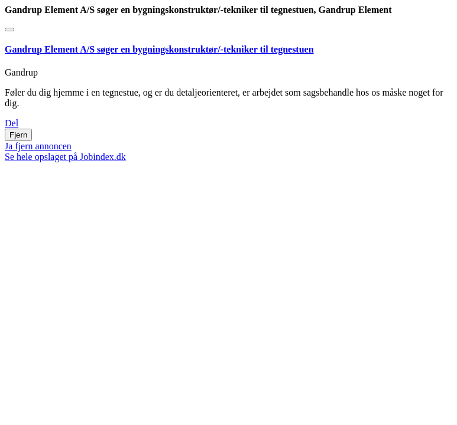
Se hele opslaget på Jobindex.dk (65, 157)
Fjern (18, 134)
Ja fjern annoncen (38, 146)
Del (11, 123)
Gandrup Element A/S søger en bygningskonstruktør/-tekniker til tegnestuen (159, 49)
